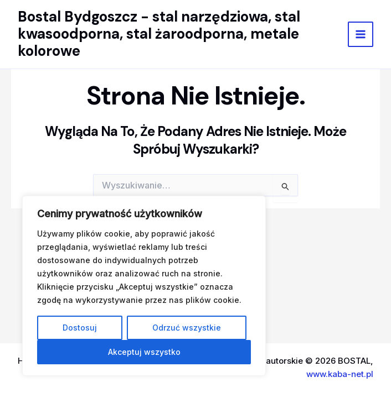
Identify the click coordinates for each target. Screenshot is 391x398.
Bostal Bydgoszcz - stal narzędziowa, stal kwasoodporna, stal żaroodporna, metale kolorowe (159, 33)
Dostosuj (80, 327)
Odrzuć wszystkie (186, 327)
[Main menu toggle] (361, 35)
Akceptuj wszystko (144, 352)
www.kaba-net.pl (339, 374)
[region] (144, 286)
